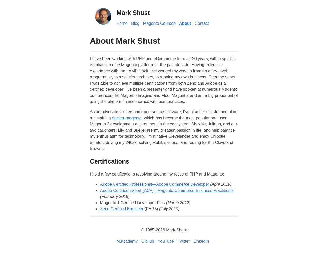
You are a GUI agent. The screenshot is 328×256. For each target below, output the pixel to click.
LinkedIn (201, 241)
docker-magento (127, 118)
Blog (135, 23)
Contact (202, 23)
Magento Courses (159, 23)
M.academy (127, 241)
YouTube (166, 241)
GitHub (147, 241)
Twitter (184, 241)
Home (122, 23)
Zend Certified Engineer (122, 209)
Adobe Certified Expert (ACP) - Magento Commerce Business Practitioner (167, 190)
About (185, 23)
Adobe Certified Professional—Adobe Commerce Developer (154, 184)
